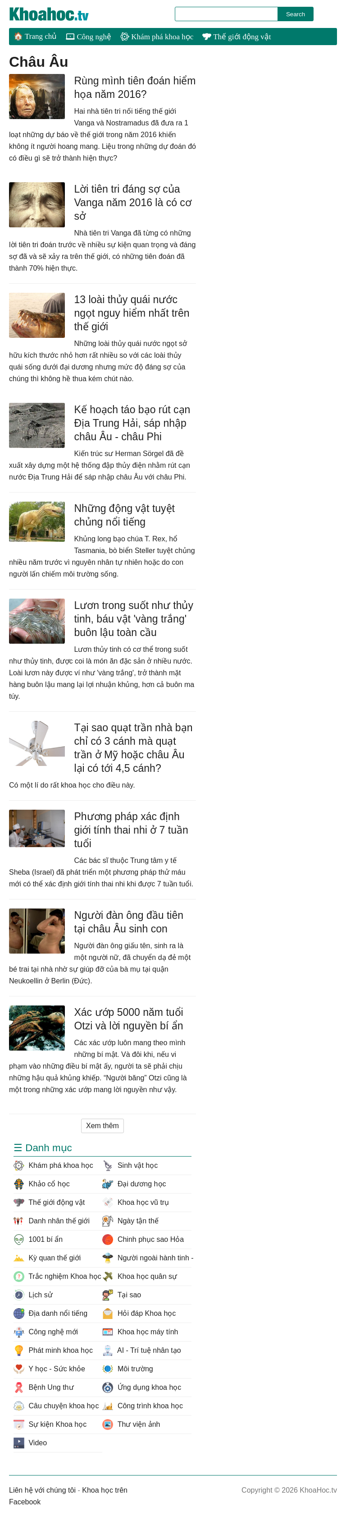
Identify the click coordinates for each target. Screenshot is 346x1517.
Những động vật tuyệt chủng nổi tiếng (124, 515)
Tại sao (121, 1295)
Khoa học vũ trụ (135, 1202)
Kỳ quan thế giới (47, 1258)
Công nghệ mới (46, 1332)
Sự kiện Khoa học (50, 1424)
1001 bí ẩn (38, 1239)
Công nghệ (88, 36)
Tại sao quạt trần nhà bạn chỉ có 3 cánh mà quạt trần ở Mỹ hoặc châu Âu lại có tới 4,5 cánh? (133, 748)
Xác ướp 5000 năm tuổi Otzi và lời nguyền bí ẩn (128, 1019)
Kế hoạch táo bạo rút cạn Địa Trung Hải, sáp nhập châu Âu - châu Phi (132, 423)
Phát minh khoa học (53, 1350)
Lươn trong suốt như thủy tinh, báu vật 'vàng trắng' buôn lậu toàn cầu (133, 618)
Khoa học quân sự (139, 1276)
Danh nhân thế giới (52, 1221)
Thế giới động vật (236, 36)
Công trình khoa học (142, 1406)
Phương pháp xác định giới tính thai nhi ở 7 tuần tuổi (131, 830)
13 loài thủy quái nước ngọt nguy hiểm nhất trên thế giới (131, 313)
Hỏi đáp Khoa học (139, 1313)
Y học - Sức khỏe (49, 1369)
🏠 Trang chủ (35, 36)
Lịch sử (33, 1295)
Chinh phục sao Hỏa (143, 1239)
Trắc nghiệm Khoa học (57, 1276)
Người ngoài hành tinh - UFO (146, 1258)
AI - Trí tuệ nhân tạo (141, 1350)
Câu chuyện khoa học (56, 1406)
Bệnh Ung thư (44, 1387)
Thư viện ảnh (131, 1424)
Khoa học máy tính (140, 1332)
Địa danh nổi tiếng (50, 1313)
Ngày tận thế (130, 1221)
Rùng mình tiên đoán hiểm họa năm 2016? (135, 87)
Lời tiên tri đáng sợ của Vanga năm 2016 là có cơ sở (132, 202)
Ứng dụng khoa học (141, 1387)
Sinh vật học (130, 1165)
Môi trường (127, 1369)
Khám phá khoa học (156, 36)
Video (30, 1443)
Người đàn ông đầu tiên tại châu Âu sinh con (128, 922)
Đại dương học (134, 1184)
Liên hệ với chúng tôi (42, 1490)
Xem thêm (102, 1126)
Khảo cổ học (42, 1184)
